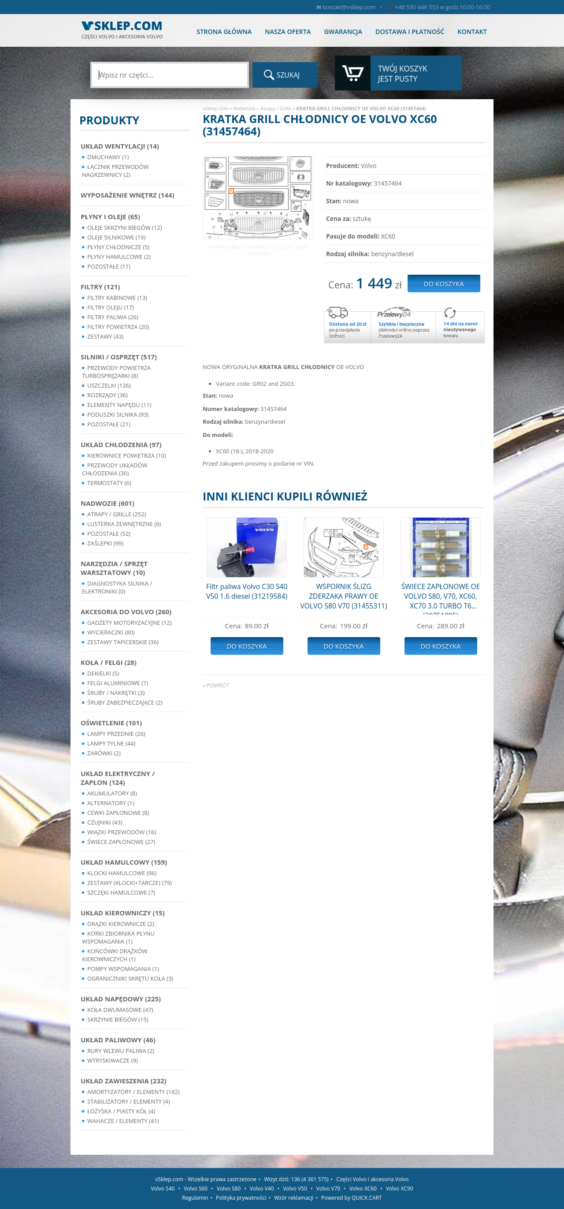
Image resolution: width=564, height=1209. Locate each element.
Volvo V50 (295, 1188)
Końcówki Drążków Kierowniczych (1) (114, 955)
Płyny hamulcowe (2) (119, 257)
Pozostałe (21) (108, 424)
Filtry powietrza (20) (118, 327)
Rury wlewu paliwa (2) (120, 1051)
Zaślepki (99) (105, 543)
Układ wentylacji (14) (120, 146)
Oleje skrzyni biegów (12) (124, 227)
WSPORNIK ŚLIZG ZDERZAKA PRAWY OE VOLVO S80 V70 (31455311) (343, 596)
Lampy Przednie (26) (116, 734)
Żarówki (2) (104, 753)
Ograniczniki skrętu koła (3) (130, 978)
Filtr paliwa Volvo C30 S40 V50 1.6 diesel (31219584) (247, 591)
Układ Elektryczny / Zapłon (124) (118, 778)
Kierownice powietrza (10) (126, 455)
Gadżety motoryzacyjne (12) (129, 623)
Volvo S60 (196, 1188)
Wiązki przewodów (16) (121, 832)
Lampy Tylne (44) (111, 743)
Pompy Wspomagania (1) (123, 969)
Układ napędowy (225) (121, 998)
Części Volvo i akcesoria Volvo (372, 1179)
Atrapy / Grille (275, 108)
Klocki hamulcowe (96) (121, 873)
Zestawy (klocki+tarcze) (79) (129, 883)
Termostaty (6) (109, 483)
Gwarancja (343, 31)
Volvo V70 (328, 1188)
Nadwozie (244, 108)
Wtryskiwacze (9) (112, 1060)
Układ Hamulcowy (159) (124, 862)
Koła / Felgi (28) (109, 662)
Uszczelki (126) (109, 385)
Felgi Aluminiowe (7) (117, 683)
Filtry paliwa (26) (112, 317)
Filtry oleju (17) (110, 307)
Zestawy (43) (105, 336)
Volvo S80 (229, 1188)
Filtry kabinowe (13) (117, 298)
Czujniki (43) (104, 822)
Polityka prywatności (241, 1198)
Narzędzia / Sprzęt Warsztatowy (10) (114, 568)
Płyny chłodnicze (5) (118, 247)
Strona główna (224, 31)
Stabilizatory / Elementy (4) (128, 1101)
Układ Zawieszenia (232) (124, 1080)
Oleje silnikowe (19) (116, 237)
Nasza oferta (288, 31)
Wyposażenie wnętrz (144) (127, 194)
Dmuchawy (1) (108, 157)
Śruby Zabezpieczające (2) (125, 702)
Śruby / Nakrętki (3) (116, 693)
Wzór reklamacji (293, 1198)
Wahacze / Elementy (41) (123, 1121)
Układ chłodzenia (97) (121, 444)
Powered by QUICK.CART (351, 1198)
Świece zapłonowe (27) (121, 842)
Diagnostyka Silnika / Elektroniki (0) (117, 587)
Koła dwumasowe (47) (120, 1010)
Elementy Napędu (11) (119, 405)
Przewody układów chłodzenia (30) (115, 469)
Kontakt (472, 31)
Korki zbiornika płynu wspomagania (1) (118, 937)
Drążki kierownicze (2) (120, 924)
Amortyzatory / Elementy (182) (133, 1092)
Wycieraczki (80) (111, 632)
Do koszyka (246, 646)
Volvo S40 (162, 1188)
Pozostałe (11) (108, 266)
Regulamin (195, 1198)
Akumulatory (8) (112, 793)
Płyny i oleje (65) (110, 216)
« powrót (216, 685)
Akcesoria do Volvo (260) (126, 611)
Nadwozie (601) (107, 503)
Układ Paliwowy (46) (118, 1039)
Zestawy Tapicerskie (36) (123, 642)
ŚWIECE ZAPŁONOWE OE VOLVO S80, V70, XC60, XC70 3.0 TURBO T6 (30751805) (440, 598)
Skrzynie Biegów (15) (117, 1019)
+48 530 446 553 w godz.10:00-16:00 (442, 7)
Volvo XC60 (363, 1188)
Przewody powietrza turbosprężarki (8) (116, 372)
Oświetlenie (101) (111, 722)
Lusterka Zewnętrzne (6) (124, 524)
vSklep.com (215, 108)
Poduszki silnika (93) (117, 414)
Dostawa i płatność (409, 31)
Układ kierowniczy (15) (123, 912)
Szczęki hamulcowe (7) (121, 892)
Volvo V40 (262, 1188)
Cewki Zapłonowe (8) (118, 813)
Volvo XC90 (399, 1188)
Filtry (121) (100, 286)
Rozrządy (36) (107, 395)
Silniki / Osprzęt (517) (119, 356)
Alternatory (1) (110, 803)
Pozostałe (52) (108, 533)
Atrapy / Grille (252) (116, 514)
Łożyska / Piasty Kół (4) (121, 1111)
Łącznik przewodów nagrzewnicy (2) (115, 171)
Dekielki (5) (103, 673)
